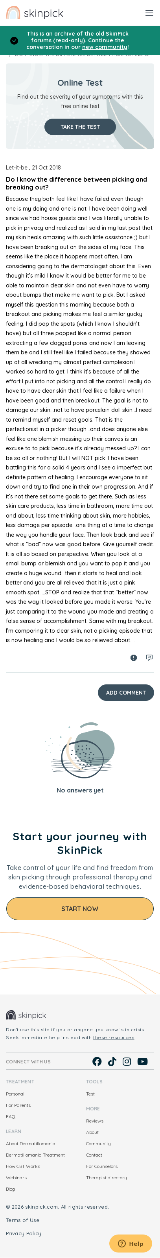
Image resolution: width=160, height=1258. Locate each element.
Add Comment (126, 692)
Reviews (94, 1121)
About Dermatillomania (30, 1143)
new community (104, 47)
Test (90, 1094)
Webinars (16, 1177)
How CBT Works (23, 1166)
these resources (113, 1037)
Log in (149, 657)
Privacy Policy (24, 1233)
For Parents (18, 1105)
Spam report (133, 657)
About (92, 1132)
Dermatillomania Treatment (35, 1155)
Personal (15, 1094)
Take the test (80, 126)
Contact (94, 1155)
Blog (10, 1189)
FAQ (10, 1116)
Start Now (80, 909)
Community (98, 1143)
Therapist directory (106, 1177)
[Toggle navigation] (149, 12)
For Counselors (102, 1166)
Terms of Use (22, 1220)
